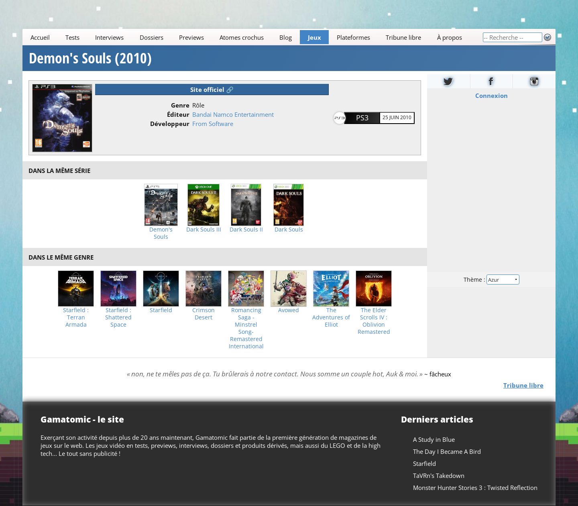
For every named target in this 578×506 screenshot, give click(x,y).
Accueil (40, 37)
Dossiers (151, 37)
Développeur (169, 124)
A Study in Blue (434, 439)
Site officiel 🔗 (212, 89)
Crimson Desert (203, 314)
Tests (72, 37)
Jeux (314, 37)
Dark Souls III (203, 229)
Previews (191, 37)
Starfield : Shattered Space (118, 317)
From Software (212, 124)
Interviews (109, 37)
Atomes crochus (242, 37)
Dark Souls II (246, 229)
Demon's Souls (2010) (90, 58)
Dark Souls (289, 229)
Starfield (161, 310)
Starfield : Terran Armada (76, 317)
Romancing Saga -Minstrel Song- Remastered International (246, 328)
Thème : (491, 279)
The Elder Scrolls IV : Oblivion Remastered (374, 321)
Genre (180, 105)
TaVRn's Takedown (438, 475)
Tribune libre (403, 37)
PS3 (362, 117)
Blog (285, 37)
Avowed (288, 310)
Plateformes (353, 37)
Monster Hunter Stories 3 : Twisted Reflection (475, 488)
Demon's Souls (161, 233)
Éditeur (178, 114)
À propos (449, 37)
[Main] (252, 37)
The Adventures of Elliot (331, 317)
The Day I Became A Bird (447, 451)
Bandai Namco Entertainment (233, 114)
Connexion (491, 95)
